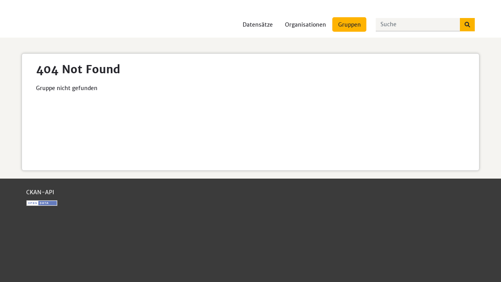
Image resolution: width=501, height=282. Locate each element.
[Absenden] (467, 24)
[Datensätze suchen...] (418, 24)
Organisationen (305, 24)
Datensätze (258, 24)
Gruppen (349, 24)
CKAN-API (40, 192)
